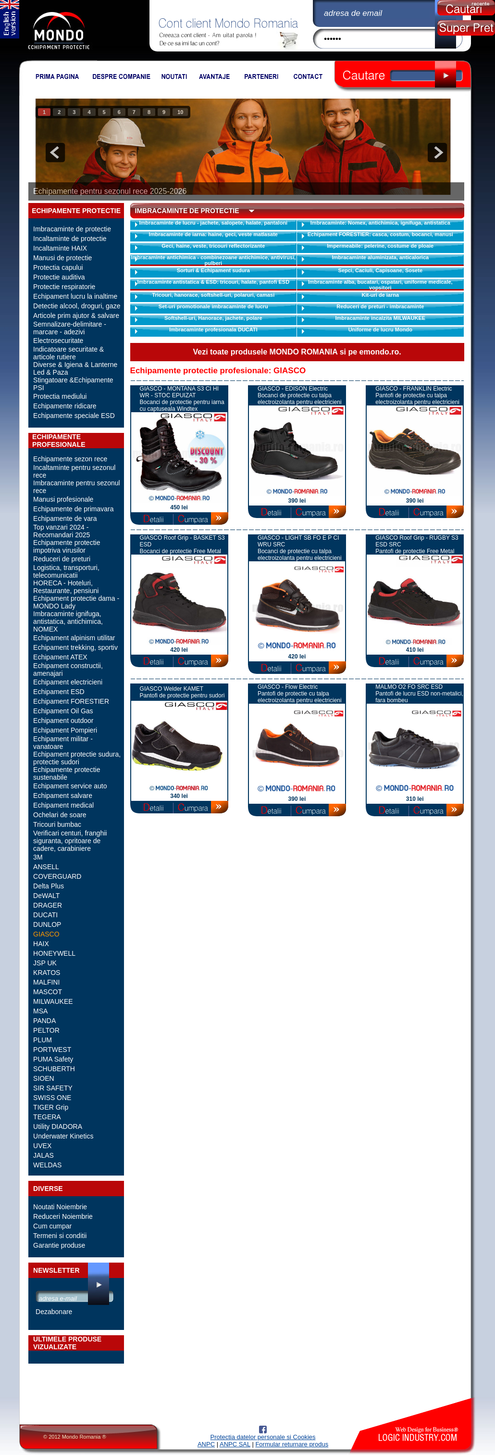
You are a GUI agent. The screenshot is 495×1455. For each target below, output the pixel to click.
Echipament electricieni (67, 682)
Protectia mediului (60, 396)
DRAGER (47, 905)
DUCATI (45, 915)
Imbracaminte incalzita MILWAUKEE (380, 318)
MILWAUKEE (53, 1001)
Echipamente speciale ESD (74, 415)
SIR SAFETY (53, 1088)
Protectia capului (58, 267)
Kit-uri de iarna (380, 295)
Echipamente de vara (65, 518)
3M (37, 857)
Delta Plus (48, 886)
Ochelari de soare (60, 815)
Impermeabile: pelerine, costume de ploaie (380, 246)
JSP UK (45, 963)
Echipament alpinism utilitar (74, 638)
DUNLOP (47, 924)
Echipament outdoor (63, 720)
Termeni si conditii (60, 1236)
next (437, 152)
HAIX (41, 944)
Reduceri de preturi (61, 559)
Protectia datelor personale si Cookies (263, 1437)
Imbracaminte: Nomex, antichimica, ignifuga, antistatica (380, 223)
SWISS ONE (52, 1097)
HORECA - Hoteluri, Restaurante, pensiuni (66, 587)
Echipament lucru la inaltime (75, 296)
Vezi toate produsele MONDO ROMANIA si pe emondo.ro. (297, 352)
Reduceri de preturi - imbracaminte (380, 306)
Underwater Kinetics (63, 1136)
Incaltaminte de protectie (70, 238)
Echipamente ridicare (65, 406)
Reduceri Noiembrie (63, 1216)
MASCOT (47, 992)
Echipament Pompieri (65, 730)
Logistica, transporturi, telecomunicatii (66, 571)
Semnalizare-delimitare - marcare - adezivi (69, 328)
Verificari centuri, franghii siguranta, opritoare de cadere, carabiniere (70, 840)
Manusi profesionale (63, 499)
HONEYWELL (54, 953)
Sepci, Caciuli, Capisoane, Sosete (380, 270)
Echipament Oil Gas (63, 711)
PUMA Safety (53, 1059)
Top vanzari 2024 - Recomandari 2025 (61, 531)
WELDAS (47, 1165)
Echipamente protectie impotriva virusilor (66, 546)
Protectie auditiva (59, 277)
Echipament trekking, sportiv (75, 647)
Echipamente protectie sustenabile (66, 773)
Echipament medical (63, 805)
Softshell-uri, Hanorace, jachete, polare (213, 318)
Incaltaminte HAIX (60, 248)
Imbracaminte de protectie (72, 229)
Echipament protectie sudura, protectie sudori (77, 758)
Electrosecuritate (58, 340)
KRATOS (46, 972)
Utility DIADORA (57, 1126)
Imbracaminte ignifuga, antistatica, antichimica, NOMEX (68, 621)
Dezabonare (54, 1312)
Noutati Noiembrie (60, 1207)
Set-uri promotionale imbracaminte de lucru (213, 306)
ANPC (206, 1444)
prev (55, 152)
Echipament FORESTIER (71, 701)
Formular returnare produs (291, 1444)
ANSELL (46, 867)
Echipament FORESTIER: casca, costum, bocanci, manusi (380, 234)
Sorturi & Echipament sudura (213, 270)
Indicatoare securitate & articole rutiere (68, 353)
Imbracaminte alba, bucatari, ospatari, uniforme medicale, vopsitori (380, 285)
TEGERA (47, 1117)
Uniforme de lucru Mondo (380, 329)
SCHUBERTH (54, 1069)
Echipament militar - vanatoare (63, 742)
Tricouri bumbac (57, 824)
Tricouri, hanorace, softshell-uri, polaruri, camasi (213, 295)
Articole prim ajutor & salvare (76, 315)
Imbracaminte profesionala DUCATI (213, 329)
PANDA (44, 1021)
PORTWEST (52, 1049)
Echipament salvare (62, 795)
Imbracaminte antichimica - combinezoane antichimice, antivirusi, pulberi (213, 260)
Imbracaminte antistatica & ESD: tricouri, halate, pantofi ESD (213, 282)
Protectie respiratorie (64, 287)
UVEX (42, 1146)
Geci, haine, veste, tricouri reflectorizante (213, 246)
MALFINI (46, 982)
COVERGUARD (57, 876)
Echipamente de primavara (73, 509)
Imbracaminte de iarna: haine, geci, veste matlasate (213, 234)
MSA (40, 1011)
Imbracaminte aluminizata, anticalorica (380, 257)
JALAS (43, 1155)
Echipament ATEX (60, 657)
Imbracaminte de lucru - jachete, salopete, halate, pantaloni (213, 223)
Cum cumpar (52, 1226)
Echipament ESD (59, 692)
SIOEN (43, 1078)
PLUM (42, 1040)
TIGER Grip (50, 1107)
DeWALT (46, 895)
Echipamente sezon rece (70, 459)
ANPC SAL (235, 1444)
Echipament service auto (70, 786)
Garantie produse (59, 1245)
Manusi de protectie (62, 258)
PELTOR (46, 1030)
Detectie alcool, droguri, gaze (76, 306)
